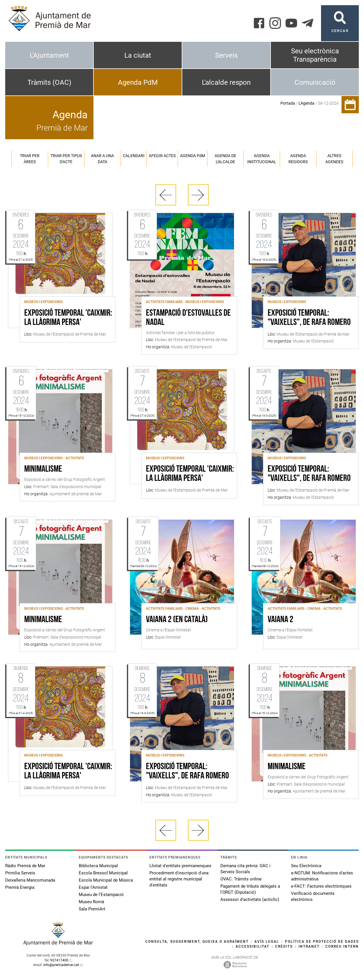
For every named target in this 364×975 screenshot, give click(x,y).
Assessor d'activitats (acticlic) (249, 899)
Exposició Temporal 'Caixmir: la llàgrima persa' (68, 318)
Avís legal (266, 942)
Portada (287, 103)
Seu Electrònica (306, 865)
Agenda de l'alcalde (225, 158)
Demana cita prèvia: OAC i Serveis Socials (245, 868)
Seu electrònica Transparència (315, 55)
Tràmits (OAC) (49, 82)
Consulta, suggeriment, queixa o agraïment (197, 942)
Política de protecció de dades (322, 942)
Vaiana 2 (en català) (177, 619)
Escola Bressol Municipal (103, 873)
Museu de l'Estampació (101, 894)
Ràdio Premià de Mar (25, 865)
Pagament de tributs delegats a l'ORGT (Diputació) (250, 889)
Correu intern (342, 946)
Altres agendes (334, 158)
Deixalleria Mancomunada (30, 880)
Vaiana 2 (280, 619)
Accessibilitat (252, 946)
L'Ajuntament (49, 55)
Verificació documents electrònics (313, 896)
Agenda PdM (138, 82)
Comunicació (314, 82)
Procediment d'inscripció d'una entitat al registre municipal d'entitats (179, 879)
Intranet (309, 946)
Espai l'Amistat (93, 887)
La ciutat (137, 55)
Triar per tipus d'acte (66, 158)
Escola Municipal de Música (106, 880)
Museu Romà (91, 901)
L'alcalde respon (226, 82)
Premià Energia (19, 887)
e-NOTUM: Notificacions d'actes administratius (322, 876)
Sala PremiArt (92, 909)
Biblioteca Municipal (98, 865)
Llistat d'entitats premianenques (180, 865)
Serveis (226, 55)
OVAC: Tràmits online (241, 879)
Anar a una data (102, 158)
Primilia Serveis (20, 873)
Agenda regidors (298, 158)
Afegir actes (162, 155)
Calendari (134, 155)
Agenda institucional (261, 158)
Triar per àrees (30, 158)
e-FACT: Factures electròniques (321, 886)
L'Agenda (306, 103)
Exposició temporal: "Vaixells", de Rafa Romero (309, 318)
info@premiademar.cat (61, 965)
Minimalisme (43, 469)
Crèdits (284, 946)
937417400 (59, 960)
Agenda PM (192, 155)
